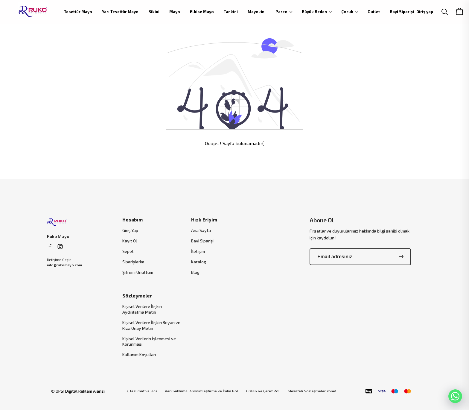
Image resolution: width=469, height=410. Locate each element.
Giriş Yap (130, 230)
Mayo (174, 12)
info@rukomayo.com (64, 265)
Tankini (231, 12)
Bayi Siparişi (402, 12)
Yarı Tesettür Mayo (120, 12)
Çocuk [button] (347, 12)
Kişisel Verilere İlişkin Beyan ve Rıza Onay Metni (151, 325)
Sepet (128, 251)
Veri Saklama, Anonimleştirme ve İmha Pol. (202, 391)
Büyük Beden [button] (314, 12)
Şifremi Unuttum (137, 272)
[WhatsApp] (455, 396)
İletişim (198, 251)
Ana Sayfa (201, 230)
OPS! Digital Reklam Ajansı (80, 391)
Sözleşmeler (137, 295)
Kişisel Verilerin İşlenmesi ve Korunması (149, 341)
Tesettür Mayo (78, 12)
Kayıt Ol (129, 240)
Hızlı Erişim (204, 219)
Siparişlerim (133, 261)
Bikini (153, 12)
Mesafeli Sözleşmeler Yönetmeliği (317, 391)
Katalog (198, 261)
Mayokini (257, 12)
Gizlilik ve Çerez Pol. (263, 391)
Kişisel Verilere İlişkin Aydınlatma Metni (142, 309)
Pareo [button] (281, 12)
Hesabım (132, 219)
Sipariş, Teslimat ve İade (137, 391)
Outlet (374, 12)
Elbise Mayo (202, 12)
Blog (195, 272)
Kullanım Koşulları (139, 354)
